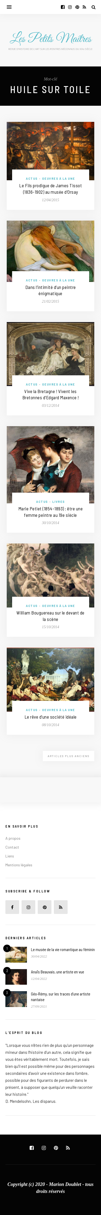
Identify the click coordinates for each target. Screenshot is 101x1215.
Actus (32, 178)
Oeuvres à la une (58, 178)
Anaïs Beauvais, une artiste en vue (57, 971)
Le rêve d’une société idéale (51, 716)
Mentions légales (18, 865)
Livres (58, 501)
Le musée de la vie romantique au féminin (63, 949)
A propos (12, 838)
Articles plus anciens (68, 756)
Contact (12, 847)
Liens (9, 856)
